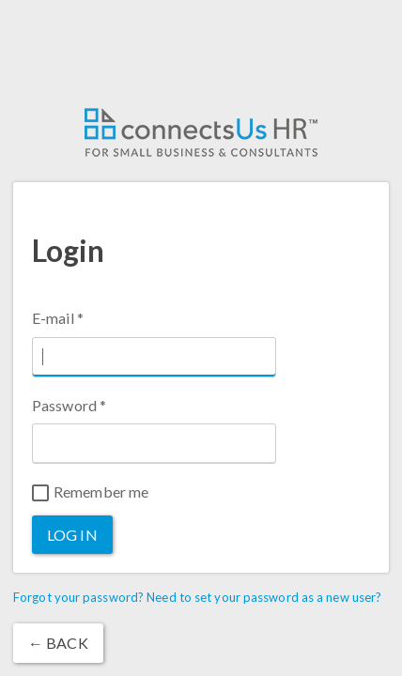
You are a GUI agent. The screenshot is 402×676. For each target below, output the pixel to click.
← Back (58, 643)
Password (69, 405)
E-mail (58, 318)
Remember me (90, 492)
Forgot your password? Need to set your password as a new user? (197, 597)
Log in (72, 535)
